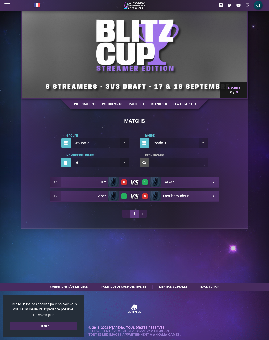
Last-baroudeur (176, 196)
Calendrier (158, 104)
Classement (184, 104)
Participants (112, 104)
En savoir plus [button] (43, 315)
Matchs (136, 104)
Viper (102, 196)
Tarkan (168, 182)
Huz (102, 182)
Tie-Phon (161, 331)
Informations (85, 104)
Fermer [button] (44, 325)
